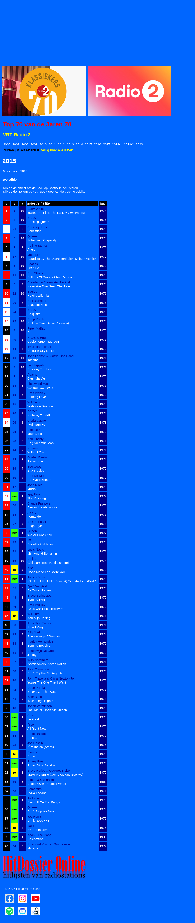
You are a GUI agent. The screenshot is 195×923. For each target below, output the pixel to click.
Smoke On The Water (42, 691)
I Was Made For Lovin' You (46, 572)
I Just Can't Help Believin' (45, 608)
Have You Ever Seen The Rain (48, 286)
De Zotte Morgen (39, 590)
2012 (61, 144)
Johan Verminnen (39, 706)
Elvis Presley (36, 393)
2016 (97, 144)
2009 (34, 144)
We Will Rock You (39, 535)
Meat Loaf (34, 254)
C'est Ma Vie (36, 378)
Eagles (32, 291)
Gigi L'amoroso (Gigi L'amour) (48, 562)
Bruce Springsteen (40, 595)
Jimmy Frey (35, 761)
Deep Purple (36, 319)
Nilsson (32, 448)
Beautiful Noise (37, 304)
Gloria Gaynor (37, 420)
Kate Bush (34, 697)
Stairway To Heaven (41, 369)
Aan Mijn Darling (38, 618)
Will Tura (33, 402)
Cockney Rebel (38, 227)
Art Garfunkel (36, 522)
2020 (139, 144)
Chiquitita (34, 314)
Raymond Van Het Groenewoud (49, 844)
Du (29, 332)
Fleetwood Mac (38, 383)
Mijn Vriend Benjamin (42, 553)
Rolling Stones (37, 245)
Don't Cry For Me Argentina (46, 673)
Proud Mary (35, 627)
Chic (30, 715)
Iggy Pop (33, 494)
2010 (43, 144)
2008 (25, 144)
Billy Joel (33, 632)
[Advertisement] (97, 31)
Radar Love (35, 461)
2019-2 (129, 144)
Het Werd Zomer (39, 479)
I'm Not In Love (37, 830)
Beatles (32, 264)
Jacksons (34, 798)
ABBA (31, 218)
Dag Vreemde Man (40, 443)
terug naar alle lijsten (57, 150)
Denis (31, 756)
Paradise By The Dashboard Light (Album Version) (62, 258)
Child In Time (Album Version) (48, 323)
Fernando (34, 516)
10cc (30, 540)
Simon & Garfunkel (40, 779)
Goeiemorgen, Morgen (43, 341)
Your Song (34, 433)
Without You (35, 452)
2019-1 (117, 144)
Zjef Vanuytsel (37, 586)
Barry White (35, 208)
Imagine (32, 360)
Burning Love (36, 397)
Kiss (30, 568)
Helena (32, 737)
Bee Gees (34, 466)
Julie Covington (38, 669)
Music (31, 489)
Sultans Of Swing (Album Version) (51, 277)
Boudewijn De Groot (41, 651)
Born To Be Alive (38, 645)
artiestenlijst (30, 150)
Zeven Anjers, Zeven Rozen (46, 664)
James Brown (36, 577)
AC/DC (32, 411)
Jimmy (31, 655)
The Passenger (38, 498)
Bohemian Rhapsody (41, 240)
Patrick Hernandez (40, 641)
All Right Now (36, 728)
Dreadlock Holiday (40, 544)
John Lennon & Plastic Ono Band (50, 356)
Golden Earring (37, 457)
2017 (106, 144)
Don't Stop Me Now (40, 811)
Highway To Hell (38, 415)
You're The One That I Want (46, 682)
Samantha (34, 789)
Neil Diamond (36, 301)
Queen (32, 236)
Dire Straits (35, 273)
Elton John (34, 429)
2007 (15, 144)
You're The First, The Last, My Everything (56, 212)
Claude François (38, 503)
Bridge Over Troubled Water (46, 783)
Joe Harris (34, 816)
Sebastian (34, 231)
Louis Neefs (35, 549)
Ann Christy (35, 439)
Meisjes (32, 848)
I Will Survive (36, 424)
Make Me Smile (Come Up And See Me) (55, 774)
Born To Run (36, 599)
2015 (88, 144)
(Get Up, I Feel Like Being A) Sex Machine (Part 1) (62, 581)
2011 (52, 144)
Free (30, 724)
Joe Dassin (35, 743)
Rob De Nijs (35, 476)
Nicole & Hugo (37, 337)
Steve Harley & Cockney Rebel (48, 770)
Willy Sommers (37, 660)
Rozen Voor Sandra (41, 765)
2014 (79, 144)
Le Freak (33, 719)
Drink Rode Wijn (38, 820)
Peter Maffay (36, 328)
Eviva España (37, 793)
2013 (70, 144)
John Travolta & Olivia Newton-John (52, 678)
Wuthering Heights (40, 701)
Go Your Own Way (40, 387)
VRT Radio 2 (17, 134)
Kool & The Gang (39, 835)
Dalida (31, 558)
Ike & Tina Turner (39, 347)
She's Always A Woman (43, 636)
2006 (6, 144)
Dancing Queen (38, 222)
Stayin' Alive (35, 470)
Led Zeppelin (36, 365)
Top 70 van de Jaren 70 (37, 124)
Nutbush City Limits (40, 351)
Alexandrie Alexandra (42, 507)
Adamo (32, 374)
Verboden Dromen (40, 406)
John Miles (34, 485)
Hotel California (38, 295)
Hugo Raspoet (37, 733)
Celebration (35, 839)
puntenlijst (11, 150)
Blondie (32, 752)
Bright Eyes (35, 526)
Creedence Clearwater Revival (48, 282)
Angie (31, 249)
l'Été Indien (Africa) (40, 747)
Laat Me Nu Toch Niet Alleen (47, 710)
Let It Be (33, 268)
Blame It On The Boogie (44, 802)
